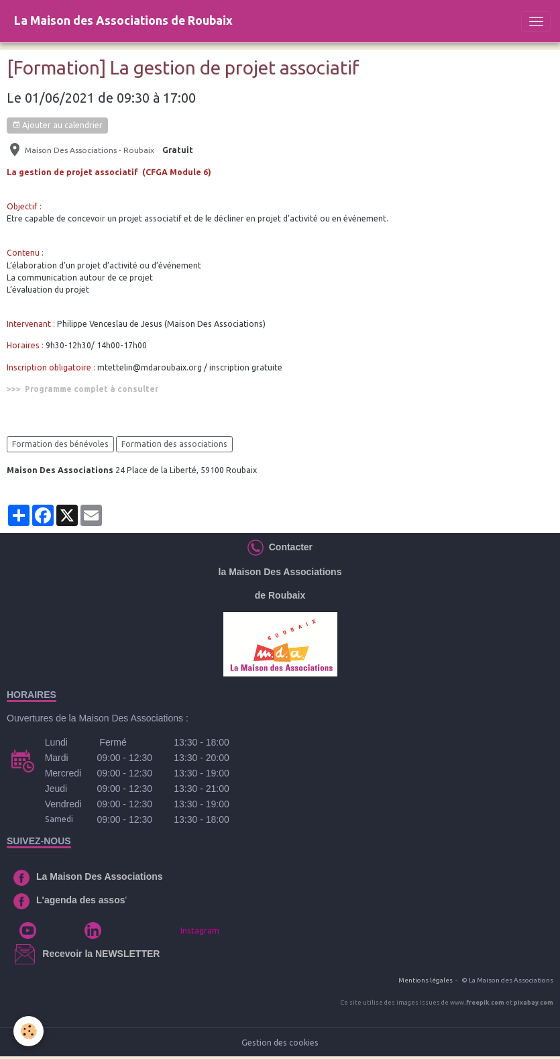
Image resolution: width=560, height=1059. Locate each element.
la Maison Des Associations (280, 571)
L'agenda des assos (80, 900)
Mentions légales (425, 980)
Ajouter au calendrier (57, 125)
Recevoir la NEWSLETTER (101, 953)
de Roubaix (280, 595)
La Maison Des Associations (99, 876)
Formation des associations (174, 444)
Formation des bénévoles (60, 444)
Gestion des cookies (280, 1042)
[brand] (123, 21)
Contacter (288, 547)
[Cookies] (28, 1031)
